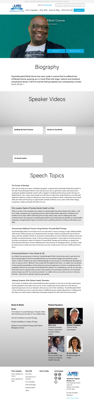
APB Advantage (30, 385)
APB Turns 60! (67, 10)
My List (40, 5)
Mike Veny (52, 325)
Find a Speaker (32, 10)
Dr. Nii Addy (52, 353)
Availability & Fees (75, 51)
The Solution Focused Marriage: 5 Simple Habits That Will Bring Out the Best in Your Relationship (28, 313)
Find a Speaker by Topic (17, 380)
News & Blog (54, 10)
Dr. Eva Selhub (72, 353)
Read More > (17, 84)
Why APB (43, 10)
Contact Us (79, 10)
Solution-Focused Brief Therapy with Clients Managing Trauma (26, 326)
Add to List (56, 51)
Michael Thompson (74, 325)
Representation (30, 387)
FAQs (27, 390)
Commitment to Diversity (30, 378)
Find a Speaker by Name (17, 375)
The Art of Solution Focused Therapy (24, 318)
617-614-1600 (48, 5)
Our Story (28, 374)
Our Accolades (30, 382)
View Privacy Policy (73, 398)
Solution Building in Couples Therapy (24, 321)
